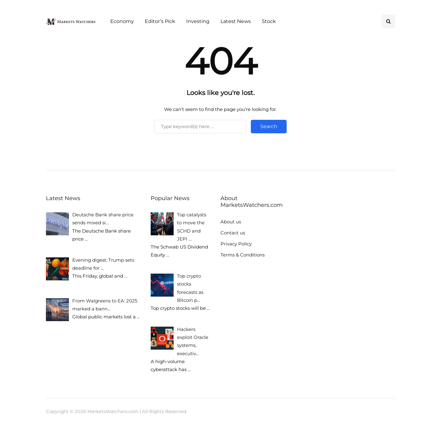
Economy (122, 21)
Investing (197, 21)
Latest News (236, 21)
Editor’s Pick (160, 21)
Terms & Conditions (243, 255)
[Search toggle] (388, 21)
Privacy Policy (236, 244)
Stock (269, 21)
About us (231, 222)
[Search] (200, 126)
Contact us (233, 233)
